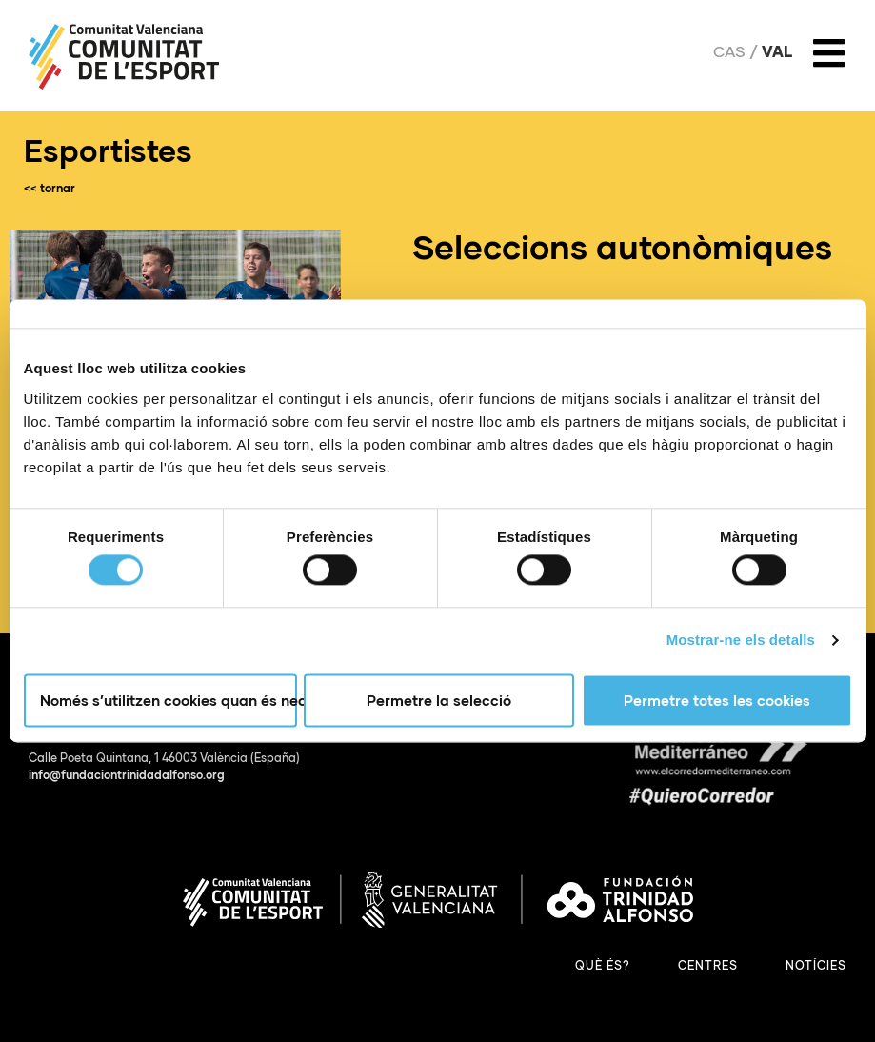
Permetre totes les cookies (717, 700)
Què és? (602, 965)
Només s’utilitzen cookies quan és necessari (168, 700)
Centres (708, 965)
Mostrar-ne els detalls (740, 640)
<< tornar (49, 188)
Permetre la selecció (439, 700)
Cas (729, 51)
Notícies (816, 965)
